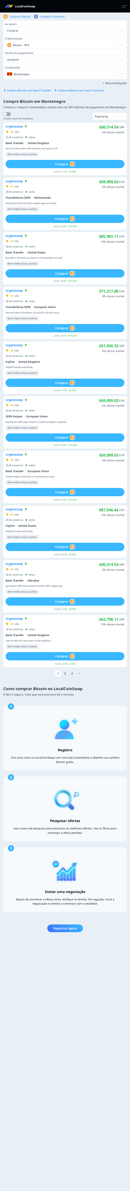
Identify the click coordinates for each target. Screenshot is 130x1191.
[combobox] (7, 45)
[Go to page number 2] (65, 673)
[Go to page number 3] (72, 673)
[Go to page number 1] (58, 673)
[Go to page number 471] (79, 673)
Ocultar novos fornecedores (18, 118)
